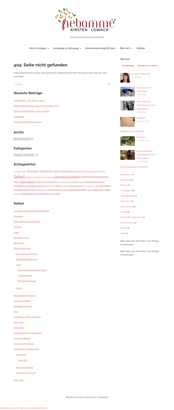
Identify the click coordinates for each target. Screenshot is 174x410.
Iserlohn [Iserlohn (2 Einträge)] (74, 182)
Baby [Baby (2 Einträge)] (50, 171)
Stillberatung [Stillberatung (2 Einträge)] (99, 190)
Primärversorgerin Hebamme (134, 167)
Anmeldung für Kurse (26, 373)
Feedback (18, 216)
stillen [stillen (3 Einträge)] (108, 189)
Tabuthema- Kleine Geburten (27, 317)
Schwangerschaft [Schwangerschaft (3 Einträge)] (77, 189)
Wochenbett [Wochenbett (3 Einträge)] (27, 193)
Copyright (22, 360)
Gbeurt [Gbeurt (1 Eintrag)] (103, 171)
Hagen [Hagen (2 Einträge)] (17, 182)
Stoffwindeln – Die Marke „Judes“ (29, 100)
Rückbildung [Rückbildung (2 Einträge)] (105, 186)
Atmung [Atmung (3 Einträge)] (44, 171)
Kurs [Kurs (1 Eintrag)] (48, 186)
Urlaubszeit (19, 116)
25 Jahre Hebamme (141, 74)
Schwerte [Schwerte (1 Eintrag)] (90, 190)
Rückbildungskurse (27, 281)
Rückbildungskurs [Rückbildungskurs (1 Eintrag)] (41, 190)
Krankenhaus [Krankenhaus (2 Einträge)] (19, 186)
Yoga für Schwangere (24, 344)
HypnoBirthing (127, 196)
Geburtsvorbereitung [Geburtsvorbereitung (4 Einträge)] (67, 176)
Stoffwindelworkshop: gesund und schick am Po (36, 106)
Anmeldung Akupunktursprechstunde (31, 211)
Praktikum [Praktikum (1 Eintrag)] (65, 186)
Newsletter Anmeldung (25, 295)
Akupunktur (125, 174)
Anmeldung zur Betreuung (67, 48)
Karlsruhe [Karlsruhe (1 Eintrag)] (81, 182)
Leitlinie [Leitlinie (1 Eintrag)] (52, 186)
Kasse (16, 232)
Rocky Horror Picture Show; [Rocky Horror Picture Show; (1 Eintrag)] (91, 186)
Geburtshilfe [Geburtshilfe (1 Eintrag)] (50, 177)
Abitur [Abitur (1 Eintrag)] (24, 171)
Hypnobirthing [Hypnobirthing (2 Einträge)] (51, 182)
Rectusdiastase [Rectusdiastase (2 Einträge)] (75, 186)
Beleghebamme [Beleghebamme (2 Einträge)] (68, 171)
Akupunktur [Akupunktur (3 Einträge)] (33, 171)
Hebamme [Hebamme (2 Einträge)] (40, 182)
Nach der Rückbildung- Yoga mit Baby (32, 111)
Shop (16, 311)
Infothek (141, 48)
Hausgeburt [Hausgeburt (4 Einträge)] (27, 181)
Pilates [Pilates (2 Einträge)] (58, 186)
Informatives (126, 206)
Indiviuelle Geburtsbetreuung (28, 122)
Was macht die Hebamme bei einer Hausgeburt (146, 105)
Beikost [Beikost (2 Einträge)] (57, 171)
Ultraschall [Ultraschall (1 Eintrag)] (17, 194)
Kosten (19, 288)
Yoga (122, 233)
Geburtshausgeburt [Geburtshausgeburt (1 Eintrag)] (40, 177)
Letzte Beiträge (128, 66)
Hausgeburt (126, 190)
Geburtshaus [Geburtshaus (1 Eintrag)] (29, 177)
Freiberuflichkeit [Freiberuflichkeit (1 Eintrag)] (80, 171)
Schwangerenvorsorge (26, 254)
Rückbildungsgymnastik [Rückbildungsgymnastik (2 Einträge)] (24, 190)
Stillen (123, 228)
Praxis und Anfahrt (22, 301)
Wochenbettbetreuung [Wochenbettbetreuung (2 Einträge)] (44, 194)
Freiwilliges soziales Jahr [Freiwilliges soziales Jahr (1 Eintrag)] (93, 171)
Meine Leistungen (39, 48)
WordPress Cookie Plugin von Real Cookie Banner (23, 408)
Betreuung (125, 180)
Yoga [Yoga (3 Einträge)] (57, 193)
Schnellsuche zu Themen (148, 66)
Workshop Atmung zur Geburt (28, 333)
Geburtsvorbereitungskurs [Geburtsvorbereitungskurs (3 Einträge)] (94, 176)
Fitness (123, 185)
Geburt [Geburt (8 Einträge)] (19, 176)
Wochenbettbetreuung (27, 259)
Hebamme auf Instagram (132, 131)
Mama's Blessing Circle (131, 217)
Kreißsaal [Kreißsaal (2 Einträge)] (43, 186)
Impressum (21, 354)
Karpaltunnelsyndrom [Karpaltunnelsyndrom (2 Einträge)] (94, 182)
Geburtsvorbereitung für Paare (100, 48)
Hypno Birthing (25, 275)
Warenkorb (19, 327)
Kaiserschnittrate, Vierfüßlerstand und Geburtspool (146, 154)
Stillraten (141, 137)
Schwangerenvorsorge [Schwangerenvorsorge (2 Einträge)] (57, 190)
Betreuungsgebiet (24, 367)
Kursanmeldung (21, 237)
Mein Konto (19, 243)
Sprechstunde (127, 222)
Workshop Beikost (22, 338)
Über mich (126, 48)
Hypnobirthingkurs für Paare (27, 221)
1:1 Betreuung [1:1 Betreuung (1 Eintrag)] (18, 171)
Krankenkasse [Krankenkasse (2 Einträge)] (32, 186)
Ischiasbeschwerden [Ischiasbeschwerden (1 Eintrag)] (64, 182)
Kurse (18, 264)
